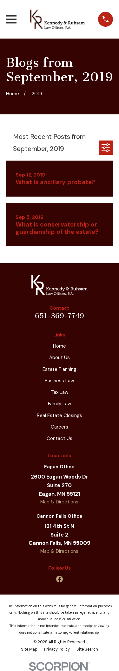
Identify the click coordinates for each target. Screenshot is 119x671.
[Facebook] (59, 579)
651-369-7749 (59, 316)
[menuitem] (29, 649)
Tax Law (59, 392)
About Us (59, 357)
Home (59, 346)
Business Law (59, 381)
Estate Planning (59, 369)
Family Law (59, 403)
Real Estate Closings (59, 415)
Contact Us (59, 438)
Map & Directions (59, 502)
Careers (59, 427)
